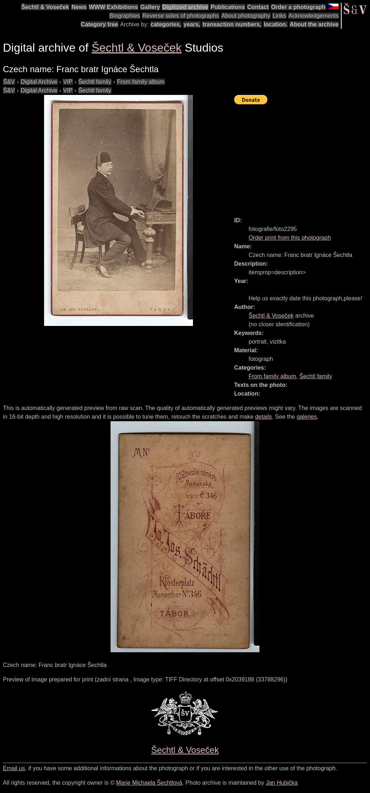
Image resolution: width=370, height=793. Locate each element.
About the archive (314, 24)
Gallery (150, 7)
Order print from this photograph (290, 238)
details (263, 417)
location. (276, 24)
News (79, 7)
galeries (307, 417)
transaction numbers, (231, 24)
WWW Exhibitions (113, 7)
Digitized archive (185, 7)
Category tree (99, 24)
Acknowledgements (313, 16)
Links (279, 16)
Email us (14, 768)
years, (192, 24)
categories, (166, 24)
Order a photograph (298, 7)
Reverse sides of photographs (180, 16)
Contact (258, 7)
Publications (228, 7)
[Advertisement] (302, 157)
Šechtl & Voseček (45, 7)
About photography (245, 16)
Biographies (124, 16)
